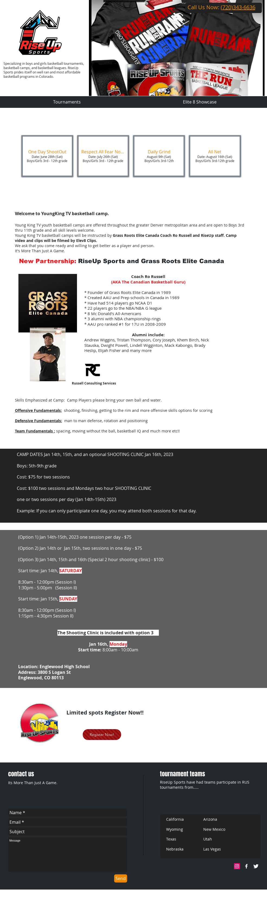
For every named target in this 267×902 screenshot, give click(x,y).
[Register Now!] (102, 734)
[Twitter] (256, 866)
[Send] (120, 878)
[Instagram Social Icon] (237, 866)
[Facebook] (246, 866)
